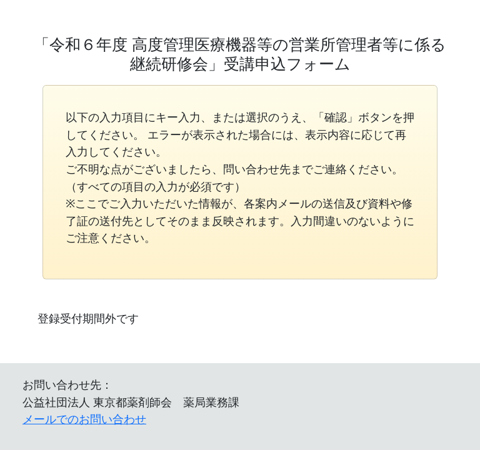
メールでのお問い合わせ (84, 418)
